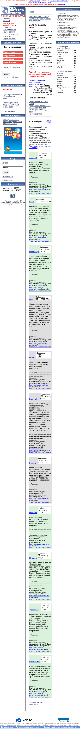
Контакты (6, 36)
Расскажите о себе (63, 26)
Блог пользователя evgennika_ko (36, 648)
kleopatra (33, 558)
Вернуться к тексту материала (37, 703)
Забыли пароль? (7, 180)
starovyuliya (34, 252)
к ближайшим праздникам (59, 1)
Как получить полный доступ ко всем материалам (38, 82)
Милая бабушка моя (37, 108)
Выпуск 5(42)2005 (36, 19)
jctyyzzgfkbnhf (35, 399)
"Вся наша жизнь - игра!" (43, 3)
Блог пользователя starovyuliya (36, 288)
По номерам (9, 52)
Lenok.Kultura (34, 662)
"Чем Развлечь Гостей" (38, 17)
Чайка (31, 202)
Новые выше (48, 122)
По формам (8, 59)
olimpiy (32, 357)
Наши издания (9, 32)
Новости (6, 21)
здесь (63, 4)
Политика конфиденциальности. (27, 727)
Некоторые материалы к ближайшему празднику (12, 96)
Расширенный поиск (11, 77)
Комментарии (61, 14)
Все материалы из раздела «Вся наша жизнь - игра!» (11, 105)
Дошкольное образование (40, 106)
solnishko (33, 513)
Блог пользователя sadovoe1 (39, 190)
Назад (31, 12)
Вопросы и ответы (10, 34)
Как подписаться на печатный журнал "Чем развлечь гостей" (13, 136)
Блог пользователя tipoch (38, 343)
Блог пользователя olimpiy (38, 385)
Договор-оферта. (7, 727)
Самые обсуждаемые (11, 67)
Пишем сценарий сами (40, 20)
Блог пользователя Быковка (39, 498)
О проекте (7, 27)
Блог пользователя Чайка (38, 237)
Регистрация (8, 177)
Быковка (32, 463)
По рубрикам (9, 55)
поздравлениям (34, 1)
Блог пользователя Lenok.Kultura (36, 694)
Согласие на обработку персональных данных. (60, 727)
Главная (6, 18)
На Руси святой (35, 114)
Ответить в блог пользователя (40, 193)
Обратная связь (9, 39)
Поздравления (9, 111)
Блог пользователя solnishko (39, 544)
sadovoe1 (33, 158)
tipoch (31, 299)
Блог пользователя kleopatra (39, 596)
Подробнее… (65, 22)
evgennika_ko (34, 610)
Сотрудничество (9, 30)
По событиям (9, 62)
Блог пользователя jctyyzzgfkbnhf (36, 450)
